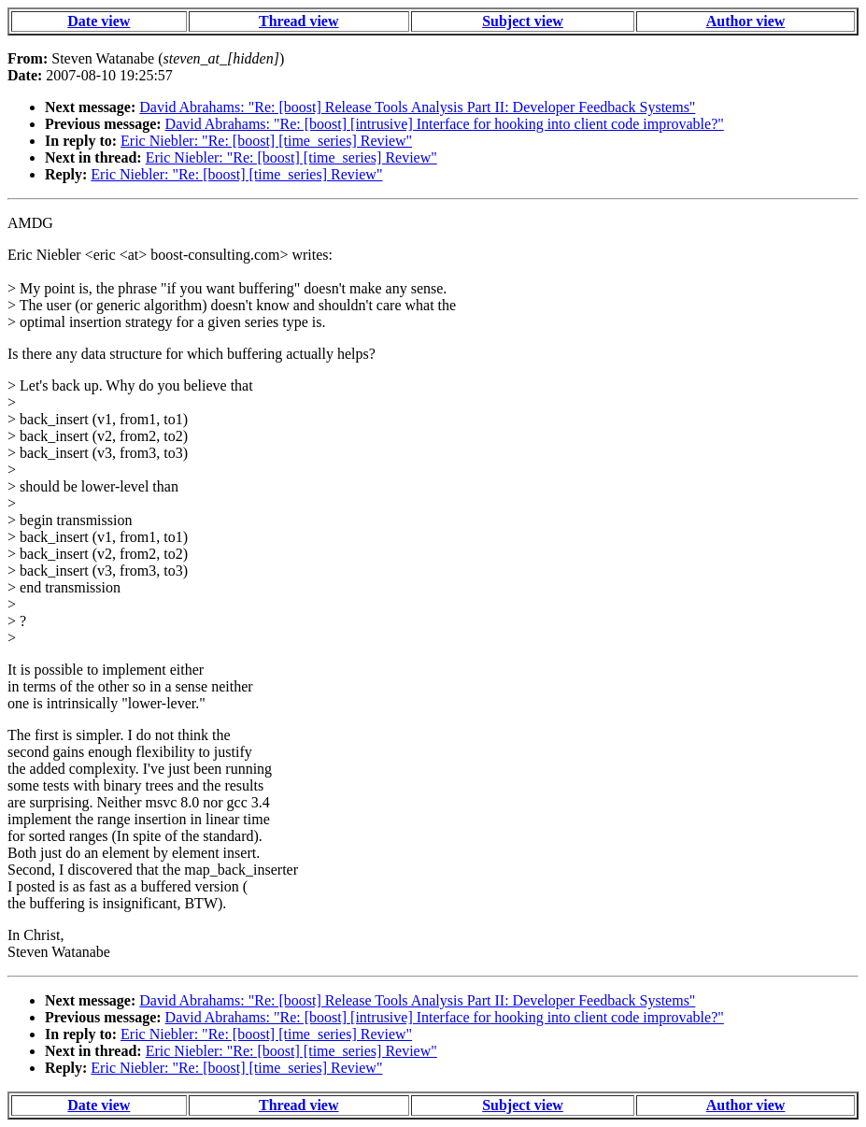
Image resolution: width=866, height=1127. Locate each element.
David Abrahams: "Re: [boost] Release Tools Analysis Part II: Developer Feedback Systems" (417, 107)
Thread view (298, 21)
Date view (98, 21)
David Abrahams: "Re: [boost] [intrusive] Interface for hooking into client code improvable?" (444, 124)
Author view (746, 21)
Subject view (522, 21)
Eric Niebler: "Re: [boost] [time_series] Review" (266, 141)
